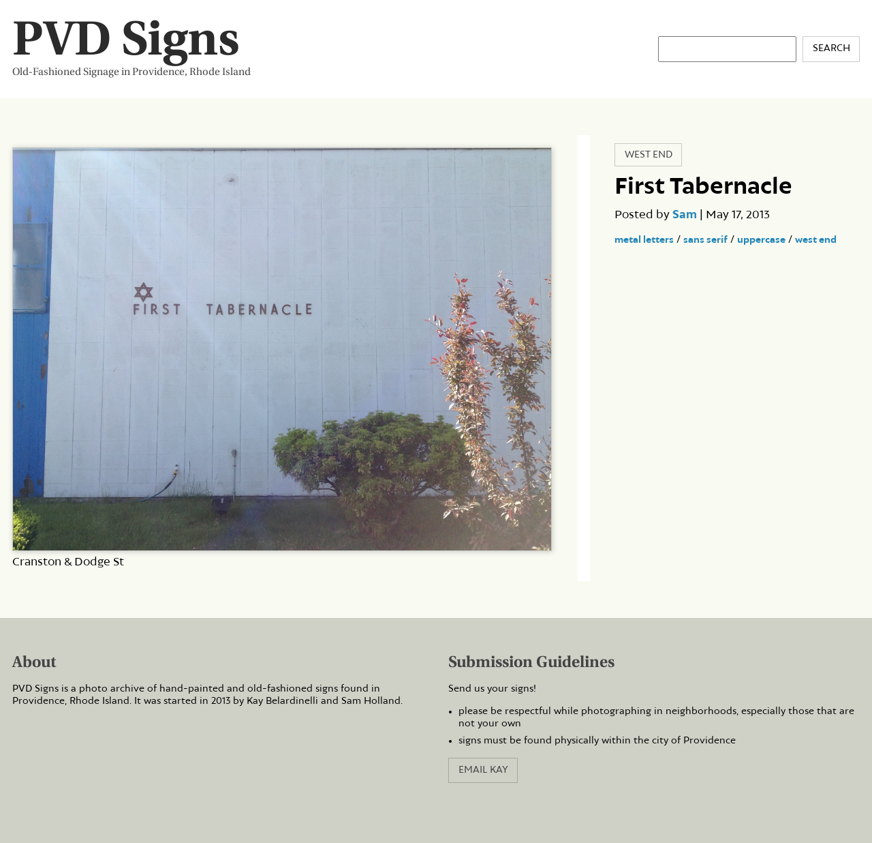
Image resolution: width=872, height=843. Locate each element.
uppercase (761, 240)
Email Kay (483, 770)
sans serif (705, 240)
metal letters (644, 240)
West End (648, 155)
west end (816, 240)
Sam (684, 214)
